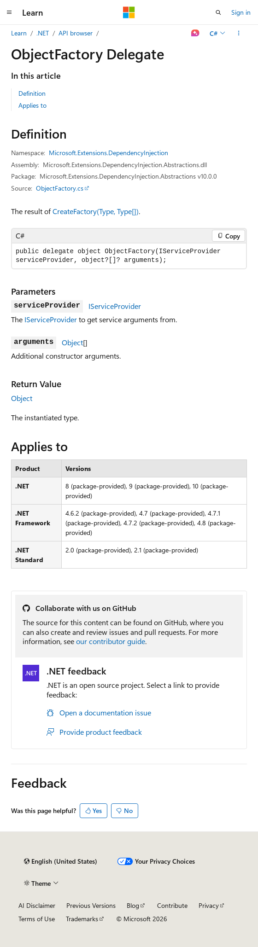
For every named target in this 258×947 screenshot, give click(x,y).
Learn (19, 33)
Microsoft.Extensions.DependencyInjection (108, 152)
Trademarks (82, 918)
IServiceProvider (114, 306)
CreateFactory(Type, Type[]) (96, 211)
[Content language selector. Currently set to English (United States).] (60, 861)
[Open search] (218, 12)
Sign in (241, 12)
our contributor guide (110, 641)
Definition (32, 93)
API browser (76, 33)
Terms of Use (36, 918)
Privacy (209, 905)
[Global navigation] (9, 12)
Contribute (172, 905)
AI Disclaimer (36, 905)
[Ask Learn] (196, 33)
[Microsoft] (129, 12)
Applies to (32, 105)
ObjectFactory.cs (59, 188)
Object (72, 342)
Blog (133, 905)
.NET (42, 33)
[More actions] (239, 33)
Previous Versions (91, 905)
